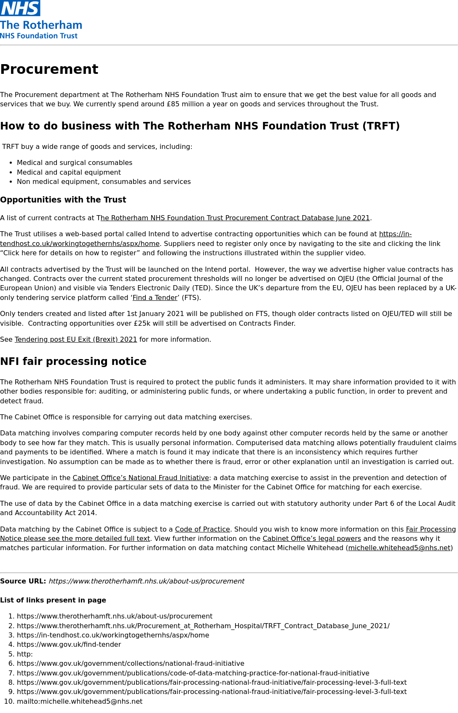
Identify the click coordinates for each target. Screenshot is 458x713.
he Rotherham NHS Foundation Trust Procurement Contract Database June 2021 (235, 218)
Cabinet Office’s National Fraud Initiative (141, 478)
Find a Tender (155, 298)
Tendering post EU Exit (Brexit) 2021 (76, 339)
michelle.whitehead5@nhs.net (399, 548)
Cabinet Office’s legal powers (311, 539)
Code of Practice (202, 529)
